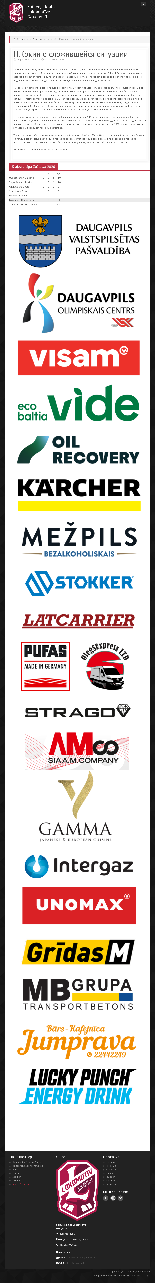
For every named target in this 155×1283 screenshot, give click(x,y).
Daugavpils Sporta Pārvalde (27, 1165)
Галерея (110, 1176)
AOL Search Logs (141, 1275)
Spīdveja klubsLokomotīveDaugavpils (41, 11)
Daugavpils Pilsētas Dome (26, 1162)
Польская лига (41, 39)
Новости (110, 1162)
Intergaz (16, 1173)
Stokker (16, 1176)
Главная (20, 39)
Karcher (16, 1180)
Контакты (111, 1184)
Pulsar (15, 1169)
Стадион (110, 1180)
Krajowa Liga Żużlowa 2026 (33, 166)
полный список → (22, 1184)
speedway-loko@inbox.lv (81, 1257)
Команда (111, 1165)
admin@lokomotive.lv (77, 1262)
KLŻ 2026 (111, 1169)
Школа (110, 1173)
